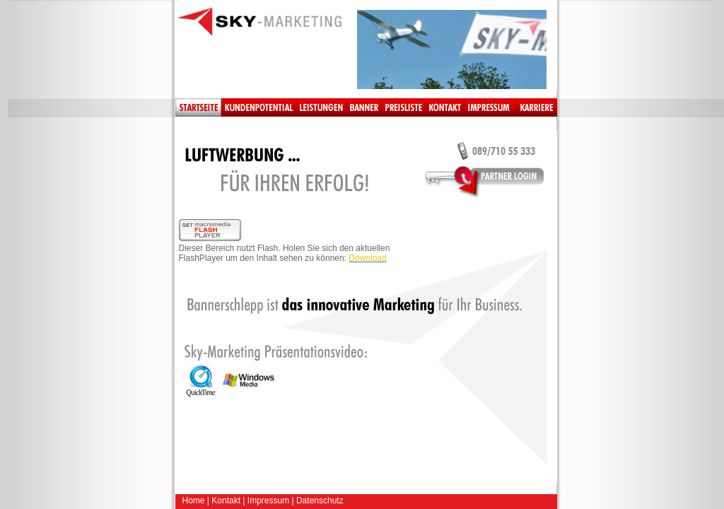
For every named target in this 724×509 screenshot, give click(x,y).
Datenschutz (320, 500)
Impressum (268, 500)
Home (193, 500)
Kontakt (225, 500)
